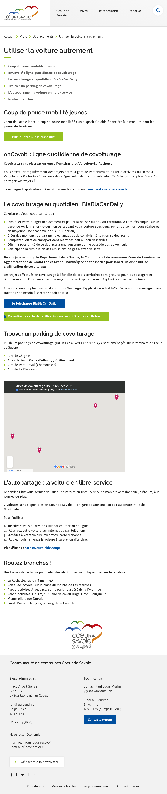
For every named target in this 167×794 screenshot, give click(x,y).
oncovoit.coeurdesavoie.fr (107, 189)
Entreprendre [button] (107, 11)
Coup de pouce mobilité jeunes (31, 66)
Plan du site (35, 786)
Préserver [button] (135, 11)
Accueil (9, 36)
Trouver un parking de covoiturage (34, 86)
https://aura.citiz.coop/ (42, 548)
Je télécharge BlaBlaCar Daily (34, 303)
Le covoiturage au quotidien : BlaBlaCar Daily (42, 79)
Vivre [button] (84, 11)
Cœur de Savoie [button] (63, 13)
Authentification (128, 786)
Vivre (23, 36)
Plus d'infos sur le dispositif (33, 137)
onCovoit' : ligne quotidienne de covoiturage (42, 73)
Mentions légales (63, 786)
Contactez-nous (100, 719)
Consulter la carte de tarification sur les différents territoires (54, 316)
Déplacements (43, 36)
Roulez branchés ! (21, 99)
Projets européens (96, 786)
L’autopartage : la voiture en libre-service (40, 92)
